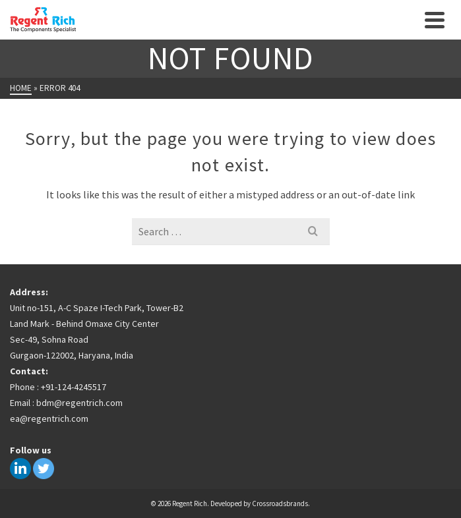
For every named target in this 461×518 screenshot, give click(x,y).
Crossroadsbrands (280, 503)
